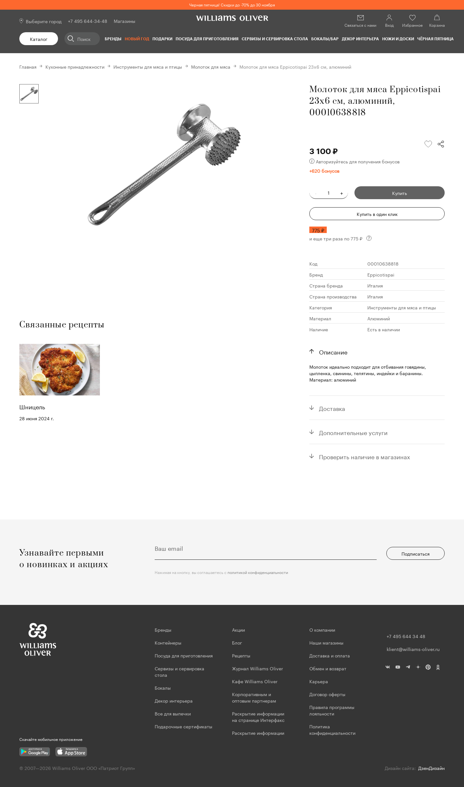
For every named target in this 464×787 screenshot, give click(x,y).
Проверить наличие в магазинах (364, 456)
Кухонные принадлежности (74, 66)
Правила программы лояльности (331, 710)
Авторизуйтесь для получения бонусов (354, 161)
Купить (399, 192)
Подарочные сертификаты (183, 726)
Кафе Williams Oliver (254, 681)
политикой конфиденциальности (257, 572)
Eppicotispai (380, 274)
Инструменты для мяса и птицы (147, 66)
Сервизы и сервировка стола (275, 38)
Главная (27, 66)
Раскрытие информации (258, 732)
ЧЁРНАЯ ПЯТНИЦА (435, 38)
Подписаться (415, 553)
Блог (237, 642)
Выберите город (44, 20)
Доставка (332, 407)
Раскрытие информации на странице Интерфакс (258, 716)
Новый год (137, 38)
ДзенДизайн (431, 767)
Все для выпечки (173, 713)
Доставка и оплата (329, 655)
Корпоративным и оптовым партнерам (254, 697)
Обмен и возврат (327, 668)
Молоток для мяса (210, 66)
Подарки (162, 38)
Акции (238, 629)
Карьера (318, 681)
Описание (333, 351)
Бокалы (163, 687)
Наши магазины (326, 642)
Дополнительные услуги (353, 431)
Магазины (124, 20)
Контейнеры (168, 642)
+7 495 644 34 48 (406, 635)
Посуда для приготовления (207, 38)
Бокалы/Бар (325, 38)
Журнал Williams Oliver (257, 668)
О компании (322, 629)
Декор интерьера (360, 38)
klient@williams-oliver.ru (413, 648)
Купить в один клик (377, 213)
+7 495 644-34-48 (87, 20)
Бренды (113, 38)
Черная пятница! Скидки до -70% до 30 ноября (232, 4)
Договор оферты (327, 693)
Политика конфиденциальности (332, 729)
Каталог (38, 38)
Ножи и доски (398, 38)
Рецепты (241, 655)
